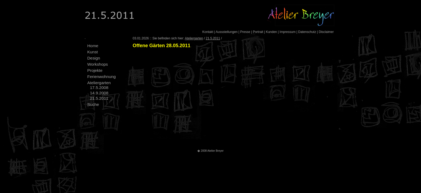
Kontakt (207, 32)
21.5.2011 (99, 98)
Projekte (94, 70)
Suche (93, 104)
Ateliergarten (99, 82)
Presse (245, 32)
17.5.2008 (99, 87)
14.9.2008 (99, 93)
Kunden (271, 32)
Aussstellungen (226, 32)
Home (92, 45)
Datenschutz (307, 32)
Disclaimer (326, 32)
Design (93, 58)
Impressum (287, 32)
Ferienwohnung (101, 76)
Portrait (258, 32)
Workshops (97, 64)
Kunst (92, 52)
